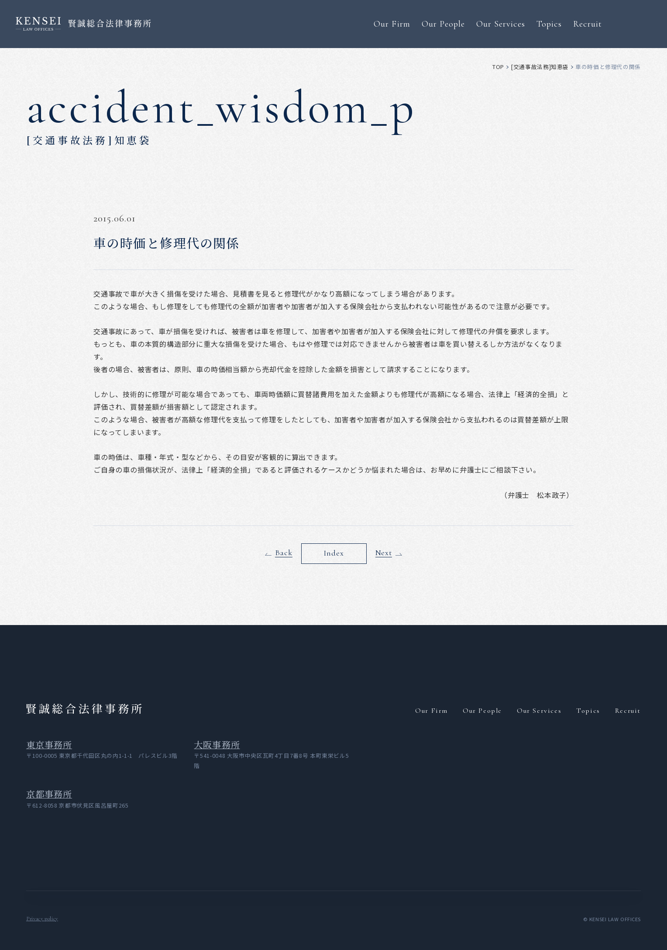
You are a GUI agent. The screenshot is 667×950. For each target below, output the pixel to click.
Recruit (587, 23)
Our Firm (392, 23)
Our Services (500, 23)
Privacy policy (42, 918)
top (498, 66)
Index (333, 553)
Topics (549, 23)
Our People (443, 23)
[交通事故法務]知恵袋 (540, 66)
